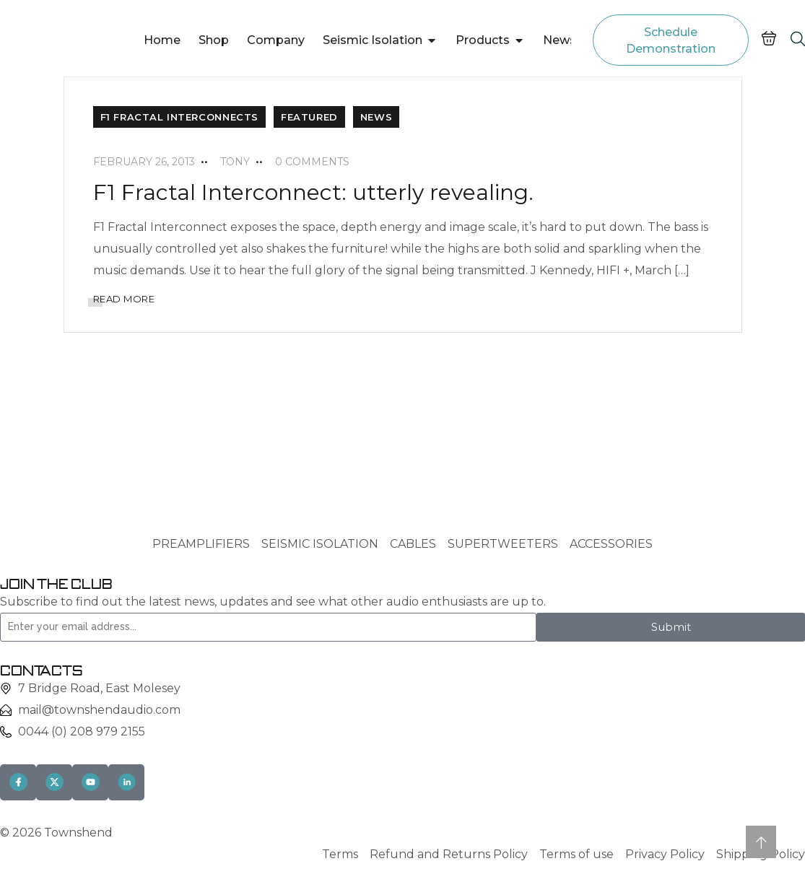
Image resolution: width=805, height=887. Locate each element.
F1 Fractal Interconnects (179, 117)
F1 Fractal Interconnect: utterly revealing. (313, 192)
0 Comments (312, 161)
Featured (309, 117)
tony (235, 161)
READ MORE (124, 299)
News (376, 117)
